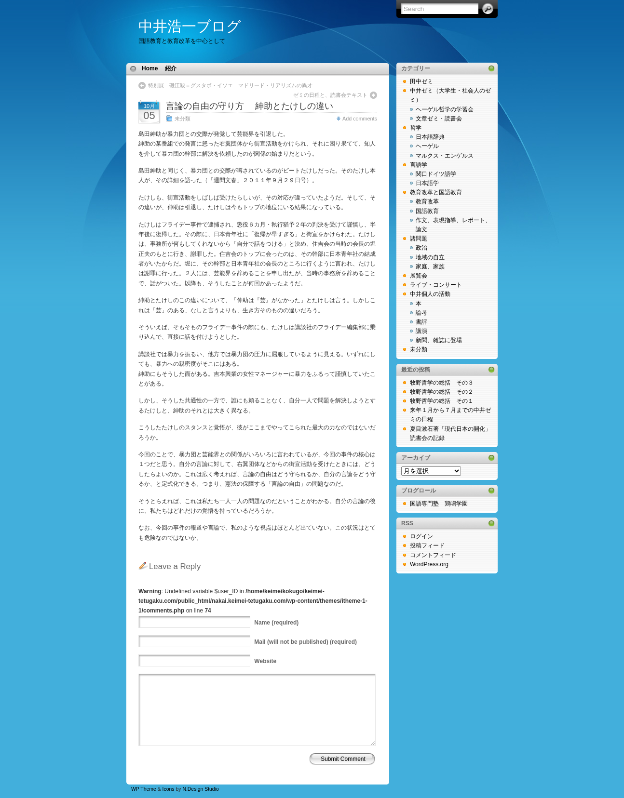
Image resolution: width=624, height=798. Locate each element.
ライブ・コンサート (436, 284)
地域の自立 (430, 257)
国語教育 (427, 211)
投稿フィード (427, 545)
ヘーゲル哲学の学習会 (445, 109)
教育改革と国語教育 (436, 192)
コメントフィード (433, 555)
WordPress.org (429, 564)
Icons (169, 789)
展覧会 (418, 275)
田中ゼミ (421, 81)
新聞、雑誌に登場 (439, 340)
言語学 (418, 164)
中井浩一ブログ (189, 26)
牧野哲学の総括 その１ (442, 401)
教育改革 (427, 201)
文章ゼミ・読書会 (439, 118)
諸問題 (418, 238)
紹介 (170, 68)
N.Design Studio (200, 789)
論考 (421, 312)
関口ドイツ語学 (436, 174)
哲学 (415, 127)
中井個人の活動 (430, 294)
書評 (421, 322)
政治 (421, 247)
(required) (276, 622)
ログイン (421, 536)
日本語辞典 (430, 136)
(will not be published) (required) (305, 641)
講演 (421, 331)
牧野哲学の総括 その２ (442, 391)
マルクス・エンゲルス (445, 155)
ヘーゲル (427, 146)
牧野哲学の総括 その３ (442, 382)
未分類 (182, 118)
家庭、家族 (430, 266)
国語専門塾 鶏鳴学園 (439, 503)
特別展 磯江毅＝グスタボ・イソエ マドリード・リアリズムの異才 (230, 85)
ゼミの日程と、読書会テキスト (330, 95)
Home (150, 68)
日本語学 (427, 183)
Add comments (359, 118)
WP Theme (143, 789)
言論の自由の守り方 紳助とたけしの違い (254, 106)
